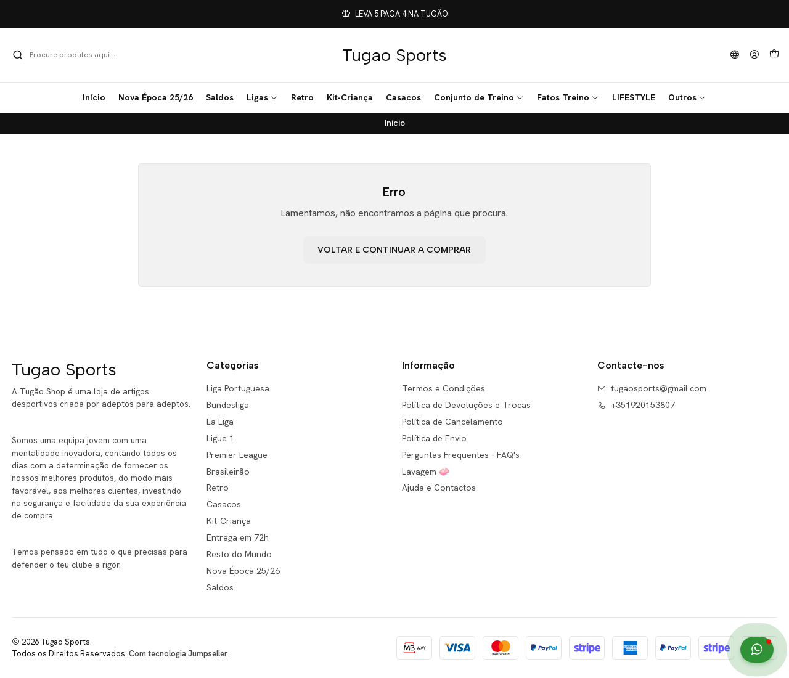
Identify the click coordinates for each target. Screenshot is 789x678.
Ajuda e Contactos (439, 487)
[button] (262, 97)
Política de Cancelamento (452, 421)
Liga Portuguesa (237, 388)
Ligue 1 (220, 438)
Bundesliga (227, 404)
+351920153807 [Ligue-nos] (636, 404)
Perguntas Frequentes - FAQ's (461, 454)
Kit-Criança (228, 520)
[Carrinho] (774, 55)
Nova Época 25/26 (243, 570)
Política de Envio (434, 438)
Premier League (237, 454)
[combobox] (75, 55)
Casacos (223, 504)
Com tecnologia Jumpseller (178, 653)
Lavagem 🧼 (425, 471)
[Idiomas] (735, 55)
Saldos (220, 587)
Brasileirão (228, 471)
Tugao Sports (394, 54)
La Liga (220, 421)
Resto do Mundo (239, 554)
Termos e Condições (443, 388)
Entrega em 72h (237, 537)
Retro (217, 487)
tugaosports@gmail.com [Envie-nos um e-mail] (651, 388)
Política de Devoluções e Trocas (466, 404)
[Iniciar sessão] (754, 55)
